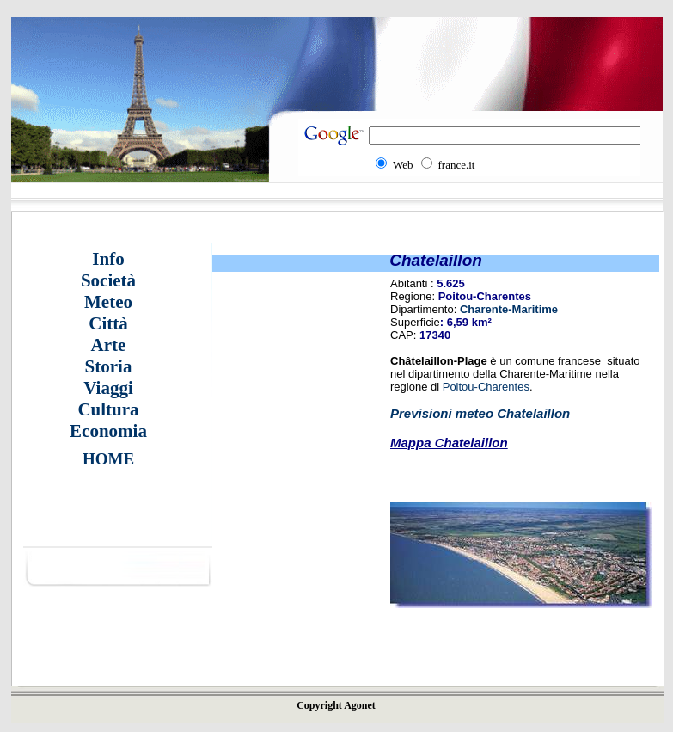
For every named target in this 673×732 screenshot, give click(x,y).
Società (108, 280)
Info (108, 259)
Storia (108, 366)
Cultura (107, 409)
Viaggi (108, 388)
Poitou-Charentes (486, 386)
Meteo (108, 302)
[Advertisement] (514, 641)
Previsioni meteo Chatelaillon (480, 413)
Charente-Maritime (509, 309)
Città (108, 323)
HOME (108, 459)
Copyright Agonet (336, 705)
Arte (108, 345)
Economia (108, 431)
